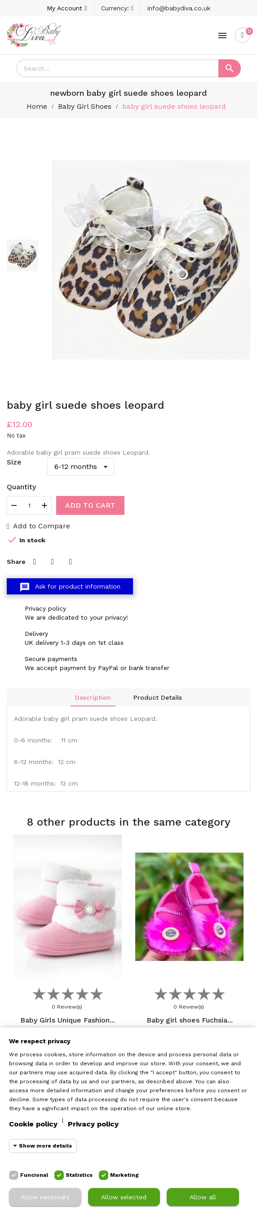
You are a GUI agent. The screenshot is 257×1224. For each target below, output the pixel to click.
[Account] (67, 8)
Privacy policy (93, 1124)
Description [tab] (93, 697)
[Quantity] (29, 505)
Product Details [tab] (157, 697)
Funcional (34, 1175)
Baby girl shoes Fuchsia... (189, 1020)
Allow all (203, 1197)
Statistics (79, 1175)
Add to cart (90, 505)
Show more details (45, 1146)
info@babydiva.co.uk (178, 8)
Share (35, 562)
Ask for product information (69, 587)
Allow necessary (45, 1197)
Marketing (124, 1175)
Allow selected (123, 1197)
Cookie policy (33, 1124)
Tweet (53, 562)
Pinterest (71, 562)
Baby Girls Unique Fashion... (67, 1020)
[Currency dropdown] (117, 8)
